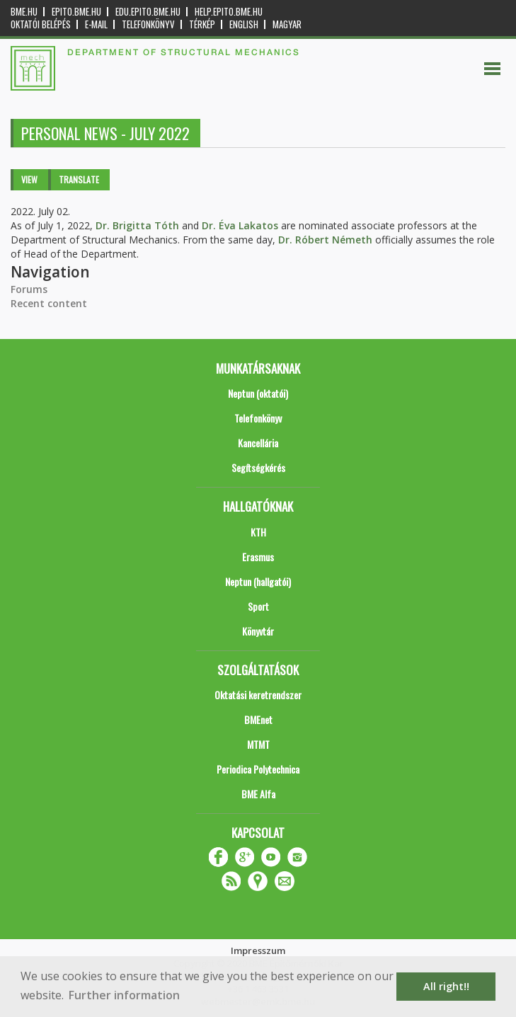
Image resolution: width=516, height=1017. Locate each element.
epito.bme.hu (76, 11)
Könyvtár (258, 631)
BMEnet (258, 719)
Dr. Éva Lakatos (240, 225)
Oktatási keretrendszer (258, 694)
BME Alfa (258, 793)
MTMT (258, 744)
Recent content (49, 303)
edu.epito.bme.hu (147, 11)
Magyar (287, 24)
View (29, 179)
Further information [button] (124, 995)
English (243, 24)
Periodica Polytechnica (258, 769)
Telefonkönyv (148, 24)
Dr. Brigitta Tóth (137, 225)
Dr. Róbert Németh (325, 239)
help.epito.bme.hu (229, 11)
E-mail (96, 24)
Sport (258, 606)
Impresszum (258, 950)
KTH (258, 531)
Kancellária (258, 442)
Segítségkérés (258, 467)
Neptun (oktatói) (258, 393)
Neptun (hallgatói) (258, 581)
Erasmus (258, 556)
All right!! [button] (446, 986)
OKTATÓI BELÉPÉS (41, 24)
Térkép (202, 24)
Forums (29, 289)
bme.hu (24, 11)
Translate (79, 179)
